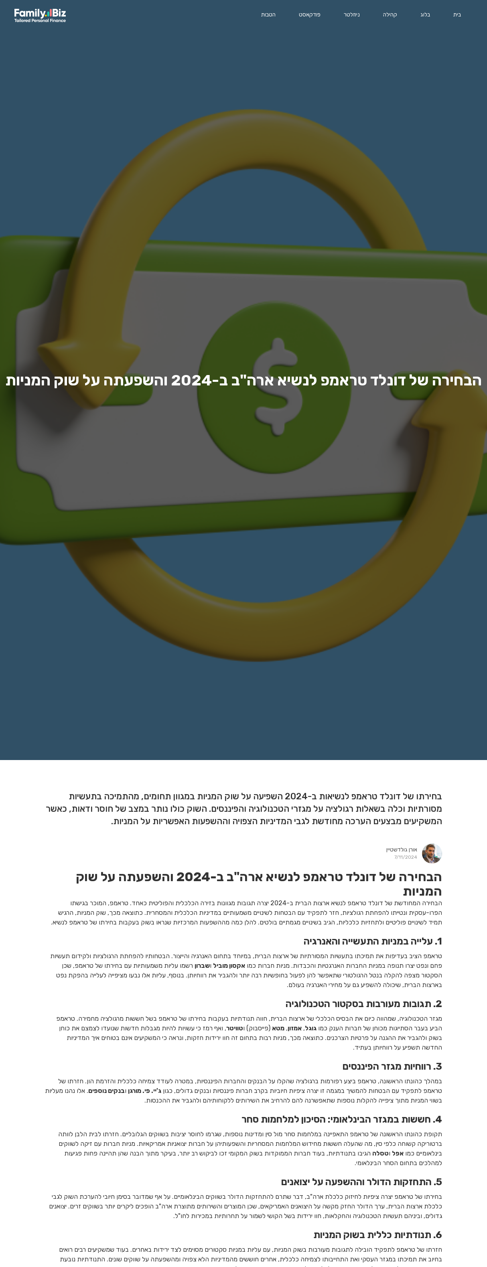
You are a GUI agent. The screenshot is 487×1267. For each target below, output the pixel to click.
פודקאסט (310, 14)
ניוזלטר (352, 14)
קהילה (390, 14)
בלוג (425, 14)
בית (457, 14)
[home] (40, 15)
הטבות (268, 14)
